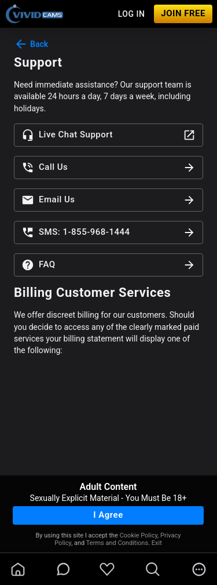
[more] (199, 569)
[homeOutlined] (18, 569)
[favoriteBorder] (107, 569)
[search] (153, 569)
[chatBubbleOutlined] (63, 569)
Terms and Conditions (117, 543)
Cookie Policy (138, 535)
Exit (157, 543)
